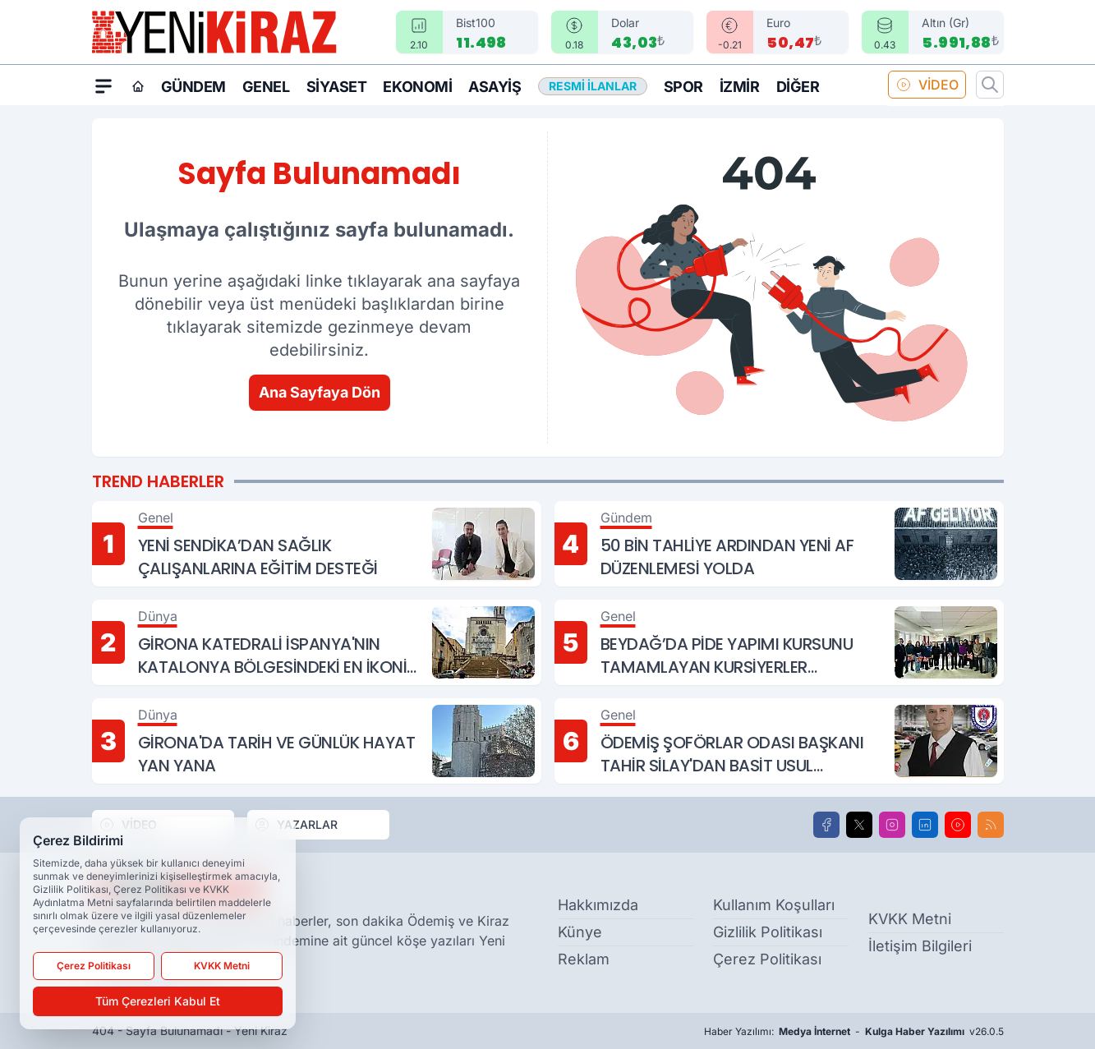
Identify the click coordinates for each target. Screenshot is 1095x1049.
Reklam (584, 959)
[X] (859, 825)
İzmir (740, 86)
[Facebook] (826, 825)
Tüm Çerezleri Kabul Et (157, 1001)
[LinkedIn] (925, 825)
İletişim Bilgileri (920, 946)
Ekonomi (417, 86)
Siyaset (336, 86)
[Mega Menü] (103, 85)
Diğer (798, 86)
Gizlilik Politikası (767, 932)
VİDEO (927, 84)
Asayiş (494, 86)
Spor (683, 86)
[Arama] (990, 85)
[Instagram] (892, 825)
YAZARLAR (296, 825)
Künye (580, 932)
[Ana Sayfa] (138, 86)
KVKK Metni (909, 918)
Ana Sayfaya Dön (319, 392)
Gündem (193, 86)
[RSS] (991, 825)
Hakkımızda (598, 904)
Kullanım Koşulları (774, 904)
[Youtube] (958, 825)
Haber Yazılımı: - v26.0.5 (854, 1031)
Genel (266, 86)
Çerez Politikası (767, 959)
